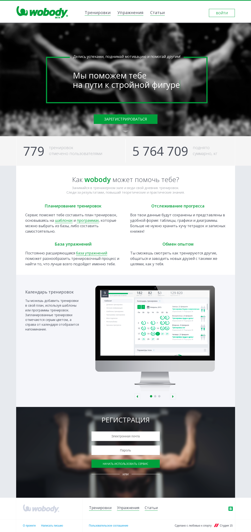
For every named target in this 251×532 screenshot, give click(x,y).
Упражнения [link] (130, 13)
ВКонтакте (230, 508)
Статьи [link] (157, 13)
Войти (222, 13)
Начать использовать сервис (125, 464)
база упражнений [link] (91, 253)
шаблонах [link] (64, 220)
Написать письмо (52, 525)
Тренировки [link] (98, 13)
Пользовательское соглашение (108, 525)
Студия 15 (226, 525)
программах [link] (88, 220)
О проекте (29, 525)
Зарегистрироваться (125, 119)
